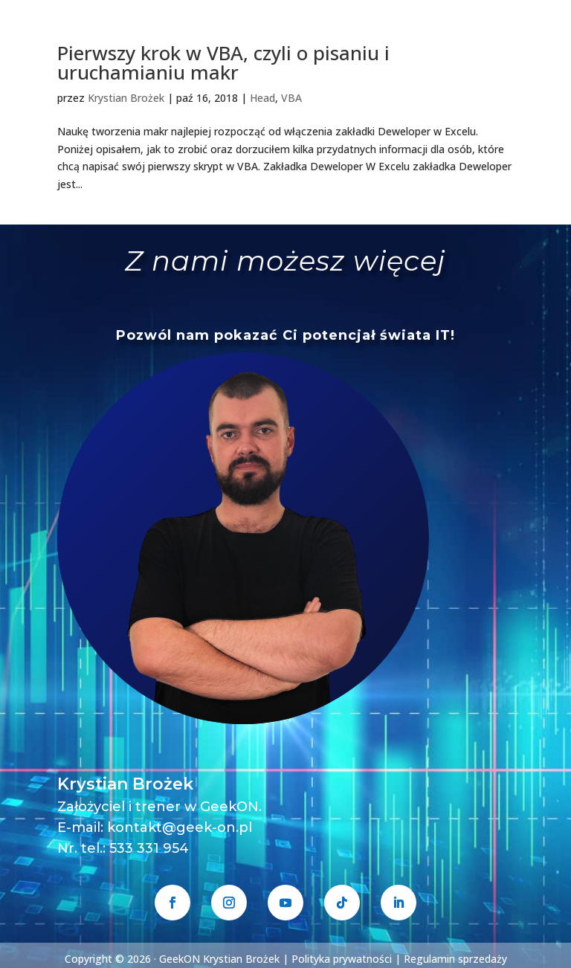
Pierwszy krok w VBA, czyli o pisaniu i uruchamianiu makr (223, 62)
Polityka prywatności (341, 959)
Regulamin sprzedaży (455, 959)
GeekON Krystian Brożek (219, 959)
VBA (291, 98)
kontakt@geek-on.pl (179, 827)
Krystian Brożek (126, 98)
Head (262, 98)
